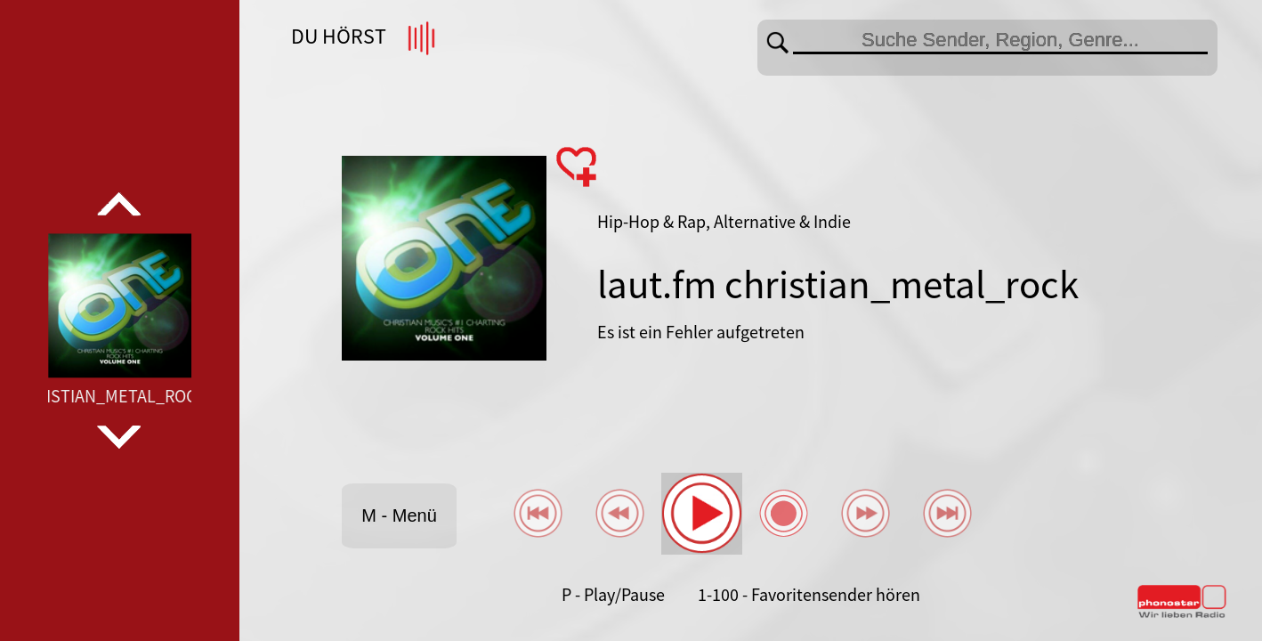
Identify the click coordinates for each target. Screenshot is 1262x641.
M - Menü (398, 515)
